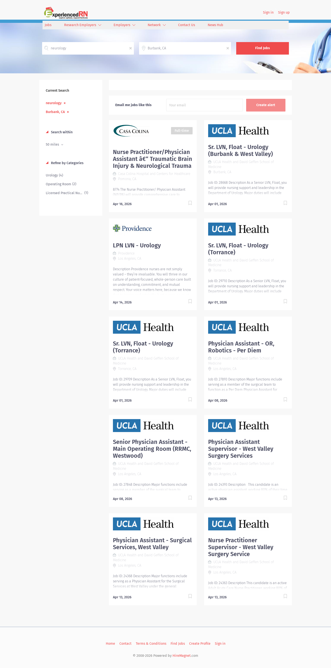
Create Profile (200, 643)
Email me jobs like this (133, 105)
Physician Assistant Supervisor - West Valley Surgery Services (240, 449)
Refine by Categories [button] (67, 163)
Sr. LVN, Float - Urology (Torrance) (238, 249)
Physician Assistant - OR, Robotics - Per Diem (241, 347)
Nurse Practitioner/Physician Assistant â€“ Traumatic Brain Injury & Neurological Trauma (152, 159)
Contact (125, 643)
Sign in (268, 12)
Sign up (284, 12)
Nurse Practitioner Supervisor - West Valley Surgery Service (240, 547)
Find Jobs (262, 48)
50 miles (53, 144)
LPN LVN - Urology (137, 245)
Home (110, 643)
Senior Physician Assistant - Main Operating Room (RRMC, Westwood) (152, 449)
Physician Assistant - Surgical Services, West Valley (152, 544)
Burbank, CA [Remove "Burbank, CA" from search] (55, 112)
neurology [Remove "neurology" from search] (54, 103)
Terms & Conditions (151, 643)
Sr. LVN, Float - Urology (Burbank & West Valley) (240, 150)
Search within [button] (61, 132)
